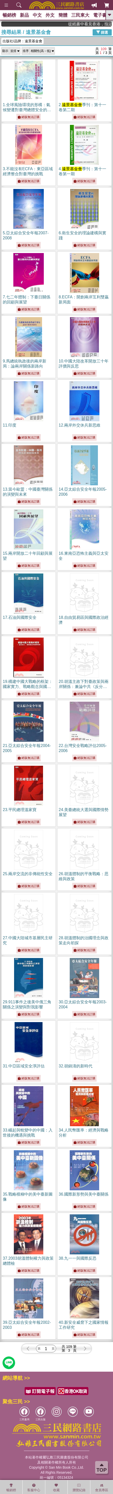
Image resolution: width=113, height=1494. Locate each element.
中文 (37, 15)
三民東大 (80, 15)
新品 (24, 15)
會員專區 (101, 1487)
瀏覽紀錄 (79, 1487)
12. (79, 425)
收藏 (56, 1487)
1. (27, 110)
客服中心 (33, 1487)
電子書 (100, 15)
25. (28, 874)
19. (28, 686)
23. (19, 810)
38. (77, 1258)
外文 (50, 15)
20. (83, 686)
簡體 (62, 15)
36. (83, 1194)
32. (75, 1066)
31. (24, 1066)
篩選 (102, 32)
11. (9, 425)
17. (19, 617)
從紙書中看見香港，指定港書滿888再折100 (95, 24)
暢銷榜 (9, 15)
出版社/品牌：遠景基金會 (22, 41)
